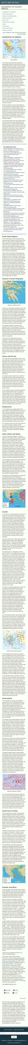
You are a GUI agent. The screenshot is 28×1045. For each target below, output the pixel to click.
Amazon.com (16, 151)
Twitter (15, 990)
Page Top (23, 998)
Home (4, 32)
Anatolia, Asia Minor (7, 30)
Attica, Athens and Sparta (8, 22)
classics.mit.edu (6, 967)
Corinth (4, 24)
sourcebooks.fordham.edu (18, 958)
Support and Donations (18, 1029)
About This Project (8, 1029)
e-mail (15, 992)
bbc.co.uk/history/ (10, 962)
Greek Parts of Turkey (8, 28)
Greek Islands (6, 26)
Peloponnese (6, 20)
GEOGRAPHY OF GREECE (9, 12)
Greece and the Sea (7, 18)
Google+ (7, 992)
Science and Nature (22, 34)
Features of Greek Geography (10, 16)
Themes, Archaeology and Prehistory (18, 32)
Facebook (7, 990)
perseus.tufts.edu (6, 965)
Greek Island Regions (8, 14)
